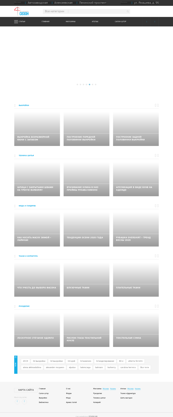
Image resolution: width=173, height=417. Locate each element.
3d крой (64, 357)
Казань (113, 384)
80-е (109, 357)
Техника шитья (99, 393)
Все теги (109, 363)
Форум (68, 388)
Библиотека (43, 397)
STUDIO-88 (93, 411)
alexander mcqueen (31, 363)
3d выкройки (51, 357)
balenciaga (57, 363)
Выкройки (43, 393)
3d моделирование (94, 357)
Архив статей (71, 397)
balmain (69, 363)
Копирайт (97, 397)
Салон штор (120, 21)
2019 (25, 357)
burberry (80, 363)
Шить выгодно (126, 393)
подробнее (86, 65)
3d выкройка (36, 357)
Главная (45, 21)
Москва (106, 384)
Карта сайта (23, 385)
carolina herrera (95, 363)
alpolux (46, 363)
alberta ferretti (121, 357)
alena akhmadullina (140, 357)
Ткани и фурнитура (128, 388)
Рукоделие (97, 388)
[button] (77, 84)
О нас (68, 384)
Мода (68, 393)
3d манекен (77, 357)
